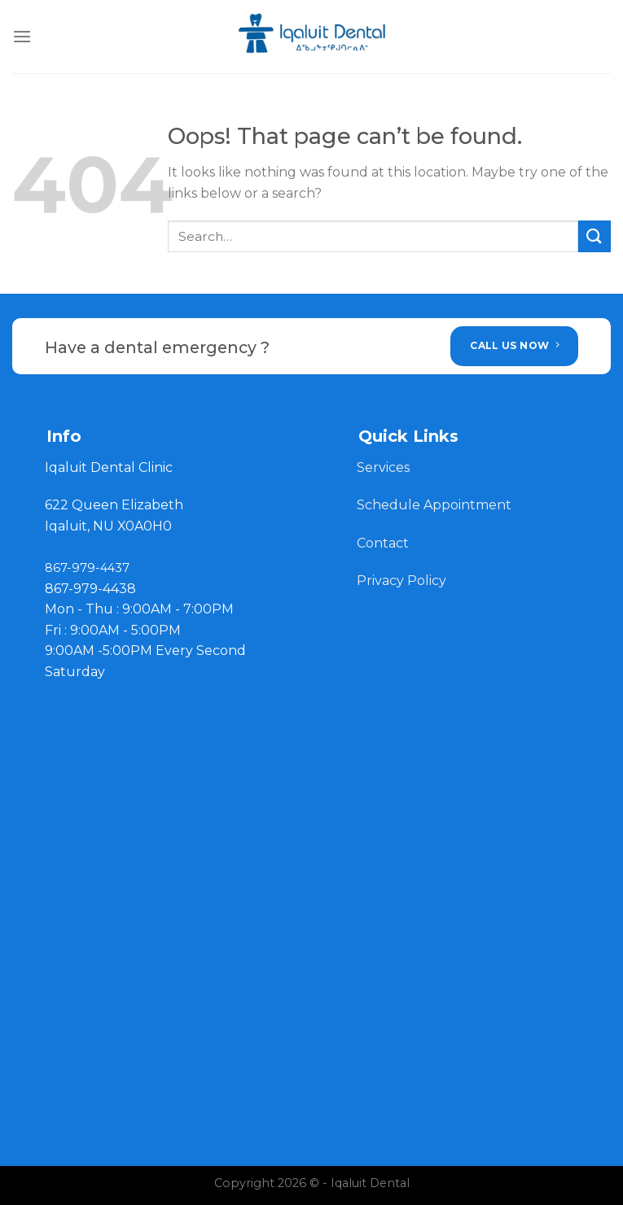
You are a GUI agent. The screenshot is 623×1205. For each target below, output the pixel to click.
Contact (384, 543)
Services (383, 467)
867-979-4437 (87, 568)
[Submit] (594, 236)
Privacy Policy (401, 580)
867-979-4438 (90, 588)
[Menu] (22, 36)
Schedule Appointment (434, 505)
